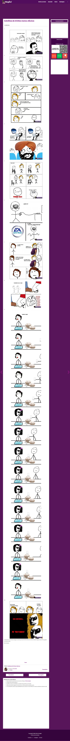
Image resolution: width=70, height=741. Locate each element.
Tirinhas (11, 670)
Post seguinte (41, 675)
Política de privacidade (35, 735)
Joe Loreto (15, 669)
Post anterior (10, 675)
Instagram (36, 737)
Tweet (25, 662)
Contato (40, 737)
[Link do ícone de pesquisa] (67, 2)
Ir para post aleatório (59, 21)
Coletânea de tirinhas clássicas (13, 666)
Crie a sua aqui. (28, 681)
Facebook (30, 737)
